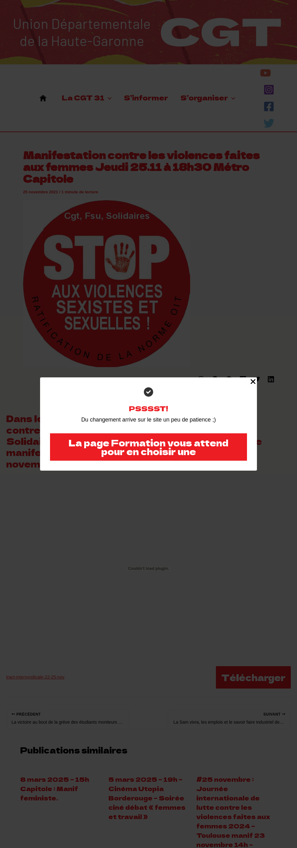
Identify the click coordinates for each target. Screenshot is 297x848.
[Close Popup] (253, 381)
